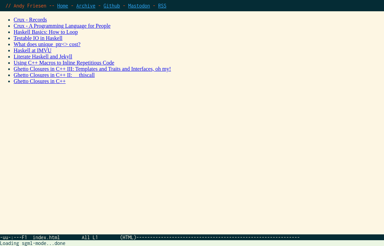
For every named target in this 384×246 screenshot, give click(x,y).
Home (62, 6)
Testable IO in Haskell (38, 38)
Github (112, 6)
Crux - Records (30, 20)
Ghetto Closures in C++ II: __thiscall (54, 75)
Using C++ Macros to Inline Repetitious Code (64, 63)
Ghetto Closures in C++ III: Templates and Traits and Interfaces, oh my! (92, 69)
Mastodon (139, 6)
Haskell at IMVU (32, 50)
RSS (162, 6)
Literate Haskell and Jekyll (43, 56)
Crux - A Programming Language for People (62, 26)
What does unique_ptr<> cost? (47, 44)
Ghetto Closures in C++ (40, 81)
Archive (85, 6)
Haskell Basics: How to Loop (46, 32)
